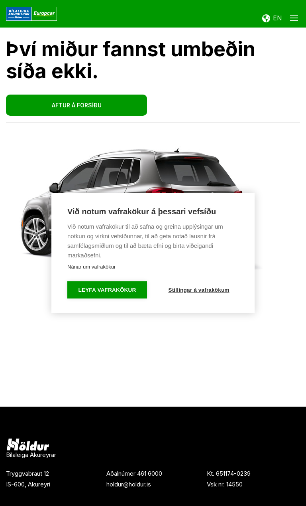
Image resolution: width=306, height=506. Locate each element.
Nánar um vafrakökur (91, 267)
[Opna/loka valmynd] (294, 20)
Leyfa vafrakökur (107, 290)
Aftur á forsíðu (77, 105)
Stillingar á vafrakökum (198, 290)
